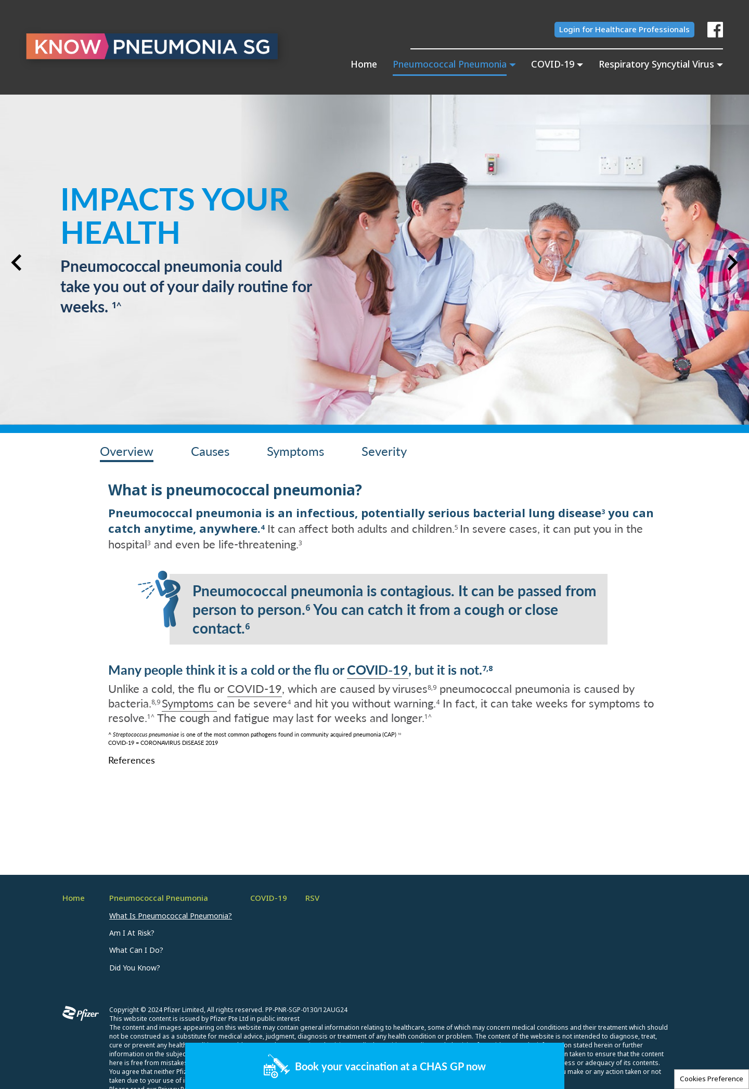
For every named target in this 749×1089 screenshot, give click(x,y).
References (131, 759)
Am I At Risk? (131, 933)
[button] (16, 262)
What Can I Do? (136, 950)
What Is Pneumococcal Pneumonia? (170, 916)
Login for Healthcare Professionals (624, 29)
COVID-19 (377, 669)
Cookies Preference (711, 1079)
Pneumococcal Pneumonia (158, 898)
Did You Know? (134, 968)
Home (364, 65)
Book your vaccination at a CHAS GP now (390, 1066)
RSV (312, 898)
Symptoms (189, 702)
